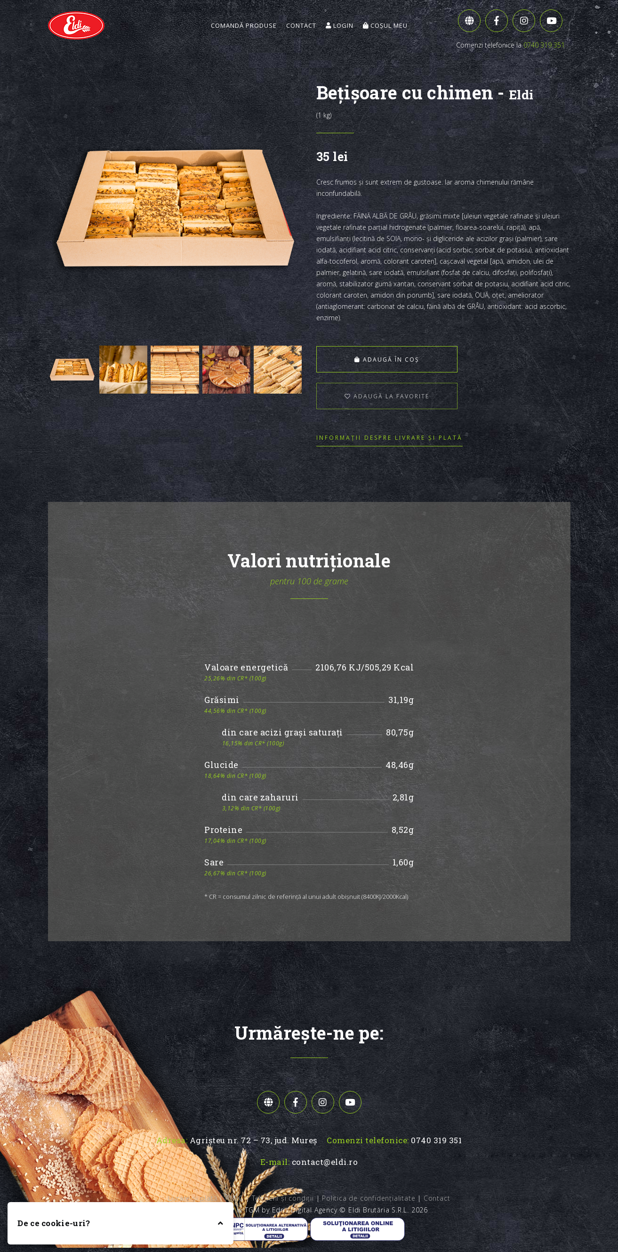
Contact (301, 25)
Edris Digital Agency (304, 1209)
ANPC (234, 1198)
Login (339, 25)
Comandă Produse (244, 25)
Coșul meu (385, 25)
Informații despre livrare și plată (389, 438)
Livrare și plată (192, 1198)
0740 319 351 (544, 44)
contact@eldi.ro (325, 1161)
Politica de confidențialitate (368, 1198)
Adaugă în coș (379, 359)
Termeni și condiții (283, 1198)
